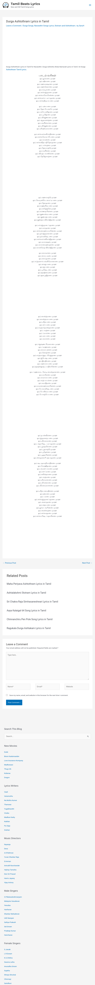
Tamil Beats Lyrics (25, 3)
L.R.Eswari (8, 931)
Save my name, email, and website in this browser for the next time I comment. (38, 690)
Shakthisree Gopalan (12, 962)
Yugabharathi (9, 798)
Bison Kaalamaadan (11, 750)
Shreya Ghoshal (10, 950)
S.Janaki (7, 928)
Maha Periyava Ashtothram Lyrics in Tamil (27, 582)
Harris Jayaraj (9, 861)
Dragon (7, 769)
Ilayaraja (7, 831)
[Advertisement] (47, 46)
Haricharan (8, 914)
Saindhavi (8, 958)
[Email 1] (46, 972)
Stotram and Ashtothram (59, 25)
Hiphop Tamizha (10, 854)
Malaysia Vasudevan (12, 883)
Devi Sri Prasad (10, 858)
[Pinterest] (49, 972)
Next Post (87, 562)
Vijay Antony (8, 865)
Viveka (6, 802)
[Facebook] (42, 972)
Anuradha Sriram (10, 943)
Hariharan (8, 891)
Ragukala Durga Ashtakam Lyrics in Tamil (27, 626)
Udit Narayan (9, 898)
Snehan (7, 817)
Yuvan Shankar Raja (11, 842)
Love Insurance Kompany (13, 754)
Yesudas (7, 887)
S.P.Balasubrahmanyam (13, 879)
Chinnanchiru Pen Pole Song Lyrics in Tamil (28, 617)
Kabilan (7, 809)
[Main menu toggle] (90, 4)
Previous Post (9, 562)
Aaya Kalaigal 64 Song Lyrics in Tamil (25, 608)
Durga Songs (26, 25)
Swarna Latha (9, 939)
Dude (6, 746)
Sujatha (7, 947)
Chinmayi (7, 954)
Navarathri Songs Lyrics (40, 25)
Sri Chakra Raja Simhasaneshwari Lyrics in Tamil (31, 600)
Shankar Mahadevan (12, 895)
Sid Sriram (8, 906)
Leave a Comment (13, 25)
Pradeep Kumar (10, 910)
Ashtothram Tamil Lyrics (15, 69)
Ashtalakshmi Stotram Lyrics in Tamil (25, 591)
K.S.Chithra (8, 935)
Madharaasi (8, 757)
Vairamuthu (8, 787)
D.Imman (7, 846)
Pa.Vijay (7, 813)
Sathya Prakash (10, 902)
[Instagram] (53, 972)
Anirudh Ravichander (12, 850)
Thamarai (7, 794)
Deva (6, 835)
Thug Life (7, 761)
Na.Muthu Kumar (10, 790)
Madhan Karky (9, 806)
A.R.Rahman (8, 839)
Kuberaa (7, 765)
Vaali (6, 783)
